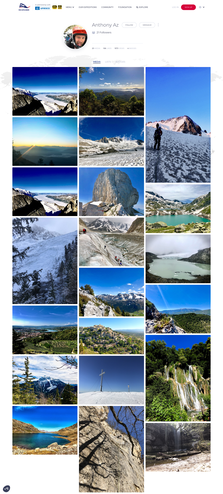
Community (107, 7)
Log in (175, 7)
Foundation (125, 7)
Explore (142, 7)
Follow (129, 25)
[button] (6, 488)
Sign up (188, 7)
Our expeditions (88, 7)
